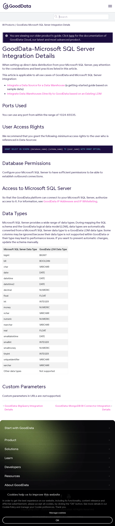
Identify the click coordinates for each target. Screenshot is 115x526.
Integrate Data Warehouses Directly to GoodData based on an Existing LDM (54, 93)
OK (57, 520)
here (71, 35)
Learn (9, 458)
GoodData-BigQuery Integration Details (22, 407)
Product (10, 440)
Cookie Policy (9, 507)
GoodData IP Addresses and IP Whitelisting (70, 201)
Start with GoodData (19, 428)
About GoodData (17, 485)
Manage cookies (57, 512)
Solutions (11, 449)
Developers (13, 467)
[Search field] (81, 17)
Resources (12, 476)
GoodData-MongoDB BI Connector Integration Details (84, 407)
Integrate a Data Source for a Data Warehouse (36, 85)
